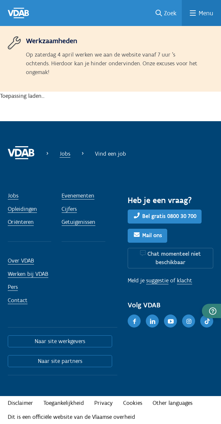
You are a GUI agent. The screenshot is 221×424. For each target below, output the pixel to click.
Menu (206, 13)
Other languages (172, 402)
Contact (18, 300)
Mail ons (152, 235)
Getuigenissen (78, 221)
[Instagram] (188, 321)
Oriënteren (21, 221)
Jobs (65, 153)
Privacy (103, 402)
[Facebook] (134, 321)
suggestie (157, 280)
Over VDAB (21, 260)
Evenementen (78, 195)
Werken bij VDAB (28, 273)
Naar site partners (60, 361)
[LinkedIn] (152, 321)
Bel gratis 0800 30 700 (169, 216)
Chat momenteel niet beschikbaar (174, 258)
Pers (13, 286)
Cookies (132, 402)
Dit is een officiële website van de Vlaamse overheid (71, 416)
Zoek (170, 13)
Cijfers (69, 208)
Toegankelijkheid (63, 402)
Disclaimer (20, 402)
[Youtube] (170, 321)
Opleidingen (22, 208)
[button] (211, 311)
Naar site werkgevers (60, 341)
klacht (184, 280)
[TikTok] (206, 321)
